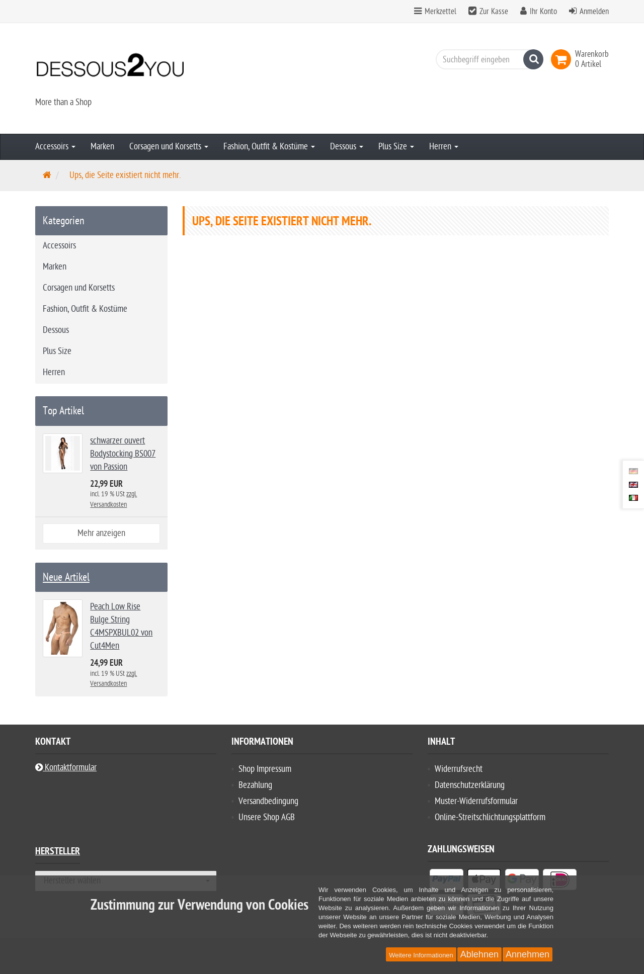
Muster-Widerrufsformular (476, 801)
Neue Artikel (66, 577)
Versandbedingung (268, 801)
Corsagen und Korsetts (168, 146)
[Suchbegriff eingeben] (487, 59)
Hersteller (57, 852)
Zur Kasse (493, 11)
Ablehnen (479, 954)
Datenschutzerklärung (470, 785)
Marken (102, 146)
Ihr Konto (543, 11)
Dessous (346, 146)
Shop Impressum (264, 769)
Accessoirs (55, 146)
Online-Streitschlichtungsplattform (490, 817)
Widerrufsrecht (458, 769)
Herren (443, 146)
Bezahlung (255, 785)
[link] (563, 59)
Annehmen (527, 954)
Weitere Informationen (421, 955)
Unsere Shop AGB (266, 817)
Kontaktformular (66, 767)
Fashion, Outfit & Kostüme (269, 146)
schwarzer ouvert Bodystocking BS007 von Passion (122, 453)
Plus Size (396, 146)
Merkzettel (435, 11)
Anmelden (594, 11)
